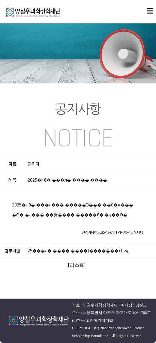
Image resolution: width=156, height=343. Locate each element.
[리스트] (77, 265)
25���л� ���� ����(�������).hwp (79, 251)
